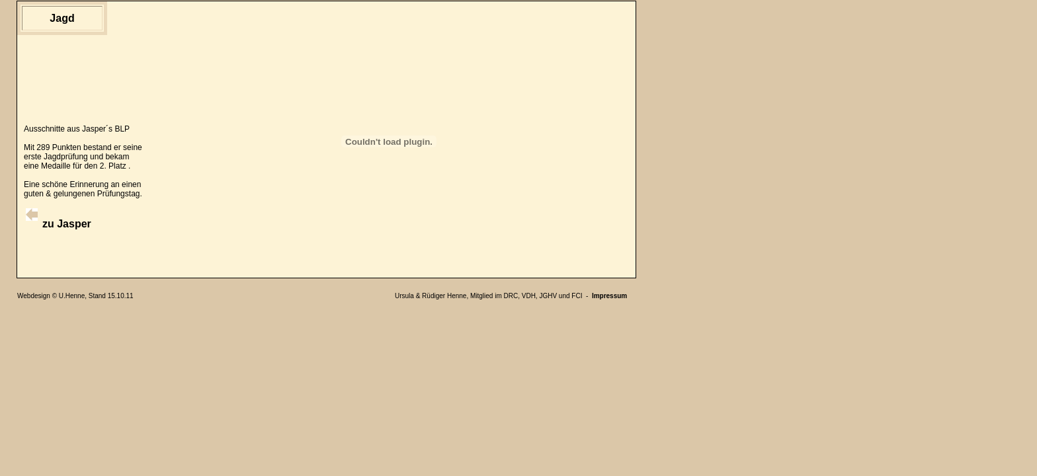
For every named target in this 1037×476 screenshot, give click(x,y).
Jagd (62, 18)
